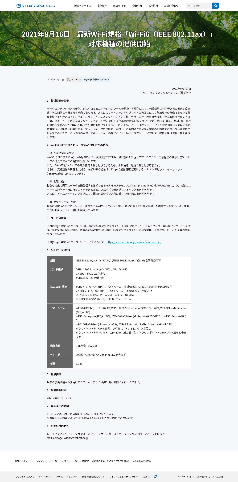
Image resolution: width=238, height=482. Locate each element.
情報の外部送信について (93, 476)
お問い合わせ (171, 5)
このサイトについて (24, 476)
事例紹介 (102, 5)
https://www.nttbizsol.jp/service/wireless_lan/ (134, 242)
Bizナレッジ (119, 5)
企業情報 (137, 5)
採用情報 (153, 5)
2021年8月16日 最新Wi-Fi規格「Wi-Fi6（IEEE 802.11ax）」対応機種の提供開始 (113, 461)
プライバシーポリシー (66, 476)
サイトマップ (45, 476)
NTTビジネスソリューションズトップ (32, 461)
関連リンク (148, 476)
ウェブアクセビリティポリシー (123, 476)
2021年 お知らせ (62, 461)
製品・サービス (82, 5)
